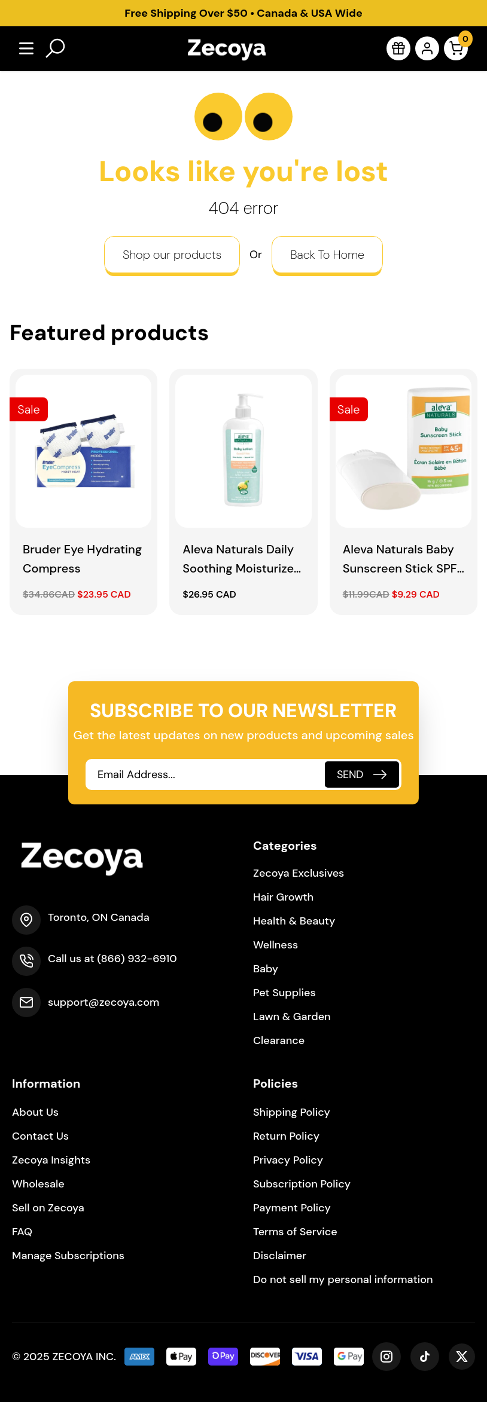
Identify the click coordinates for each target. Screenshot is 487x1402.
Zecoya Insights (51, 1160)
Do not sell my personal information (343, 1279)
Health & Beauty (294, 921)
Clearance (279, 1040)
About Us (35, 1112)
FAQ (22, 1232)
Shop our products (172, 254)
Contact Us (40, 1136)
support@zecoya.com (103, 1002)
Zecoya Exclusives (298, 873)
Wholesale (38, 1184)
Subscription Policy (302, 1184)
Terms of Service (295, 1232)
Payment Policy (292, 1208)
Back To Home (327, 254)
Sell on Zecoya (48, 1208)
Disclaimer (279, 1255)
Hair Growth (283, 897)
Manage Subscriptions (68, 1255)
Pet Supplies (284, 992)
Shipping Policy (291, 1112)
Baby (265, 969)
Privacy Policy (288, 1160)
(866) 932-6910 (136, 958)
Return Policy (286, 1136)
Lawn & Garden (292, 1016)
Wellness (275, 945)
